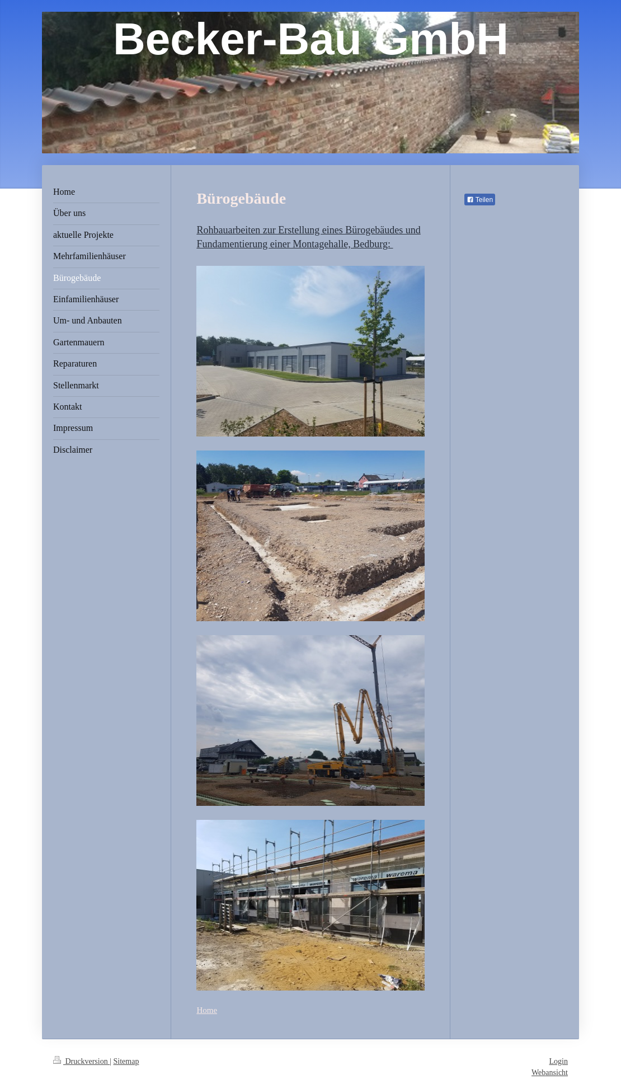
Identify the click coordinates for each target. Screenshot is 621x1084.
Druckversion (81, 1061)
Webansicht (549, 1072)
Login (558, 1061)
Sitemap (126, 1061)
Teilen (480, 200)
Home (206, 1010)
